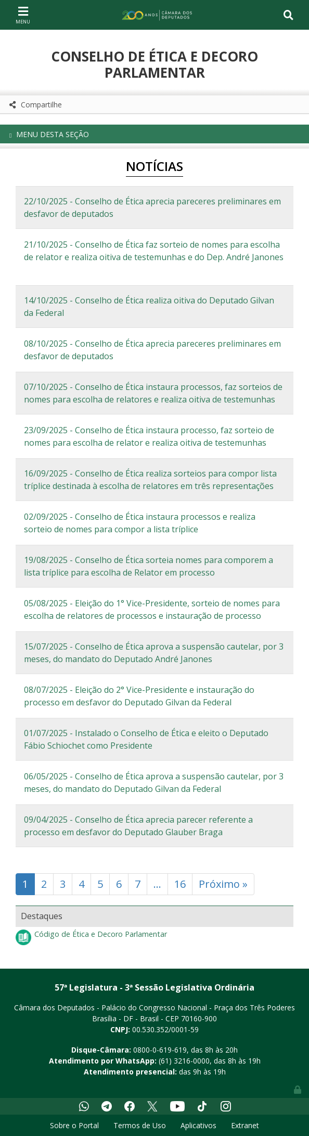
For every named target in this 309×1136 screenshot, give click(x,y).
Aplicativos (198, 1125)
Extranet (245, 1125)
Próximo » (223, 884)
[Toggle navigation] (23, 14)
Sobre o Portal (74, 1125)
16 (180, 884)
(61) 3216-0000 (184, 1061)
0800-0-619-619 (160, 1050)
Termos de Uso (139, 1125)
